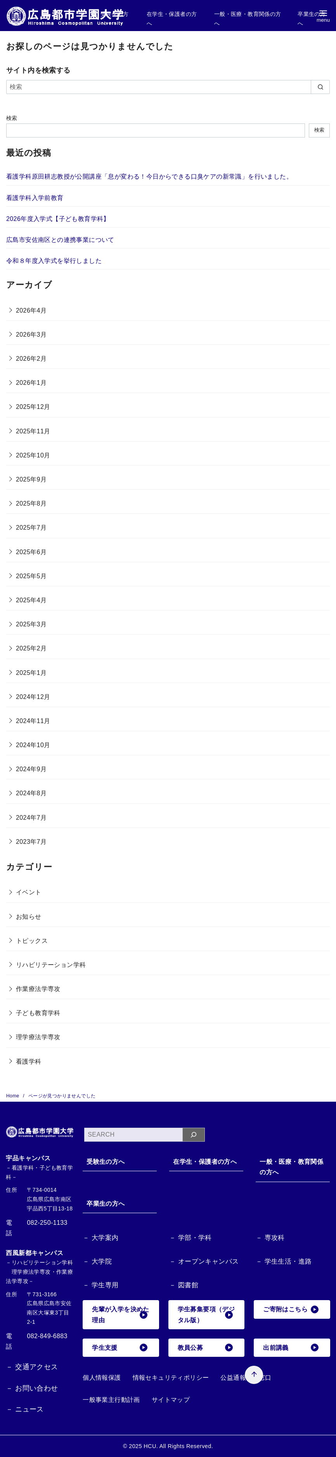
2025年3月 (31, 624)
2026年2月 (31, 358)
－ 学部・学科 (190, 1237)
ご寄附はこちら (290, 1309)
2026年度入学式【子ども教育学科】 (58, 219)
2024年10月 (33, 745)
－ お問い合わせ (32, 1388)
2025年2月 (31, 648)
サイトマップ (171, 1399)
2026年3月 (31, 334)
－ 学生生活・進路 (284, 1261)
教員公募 (205, 1347)
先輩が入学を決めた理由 (120, 1314)
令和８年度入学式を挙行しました (54, 260)
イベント (29, 892)
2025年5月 (31, 576)
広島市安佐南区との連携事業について (60, 239)
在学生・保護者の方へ (205, 1161)
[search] (320, 87)
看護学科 (29, 1061)
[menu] (323, 15)
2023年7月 (31, 841)
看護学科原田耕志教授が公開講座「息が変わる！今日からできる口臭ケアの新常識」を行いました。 (149, 176)
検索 (11, 118)
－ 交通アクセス (32, 1367)
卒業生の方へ (106, 1203)
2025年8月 (31, 503)
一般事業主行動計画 (111, 1399)
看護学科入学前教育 (35, 198)
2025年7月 (31, 527)
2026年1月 (31, 382)
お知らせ (29, 916)
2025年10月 (33, 455)
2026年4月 (31, 310)
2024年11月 (33, 721)
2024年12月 (33, 697)
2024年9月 (31, 769)
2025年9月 (31, 479)
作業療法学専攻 (38, 989)
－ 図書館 (183, 1285)
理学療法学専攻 (38, 1037)
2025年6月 (31, 552)
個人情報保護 (102, 1377)
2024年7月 (31, 817)
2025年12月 (33, 406)
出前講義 (290, 1347)
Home (13, 1096)
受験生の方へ (106, 1161)
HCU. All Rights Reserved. (178, 1446)
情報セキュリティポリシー (171, 1377)
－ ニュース (24, 1409)
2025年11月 (33, 431)
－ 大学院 (97, 1261)
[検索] (168, 87)
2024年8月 (31, 793)
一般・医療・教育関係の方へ (291, 1166)
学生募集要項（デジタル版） (206, 1314)
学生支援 (119, 1347)
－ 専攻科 (270, 1237)
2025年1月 (31, 672)
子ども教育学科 (38, 1013)
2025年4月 (31, 600)
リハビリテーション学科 (51, 964)
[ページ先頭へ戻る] (254, 1375)
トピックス (32, 940)
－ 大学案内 (100, 1237)
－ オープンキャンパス (204, 1261)
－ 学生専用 (100, 1285)
